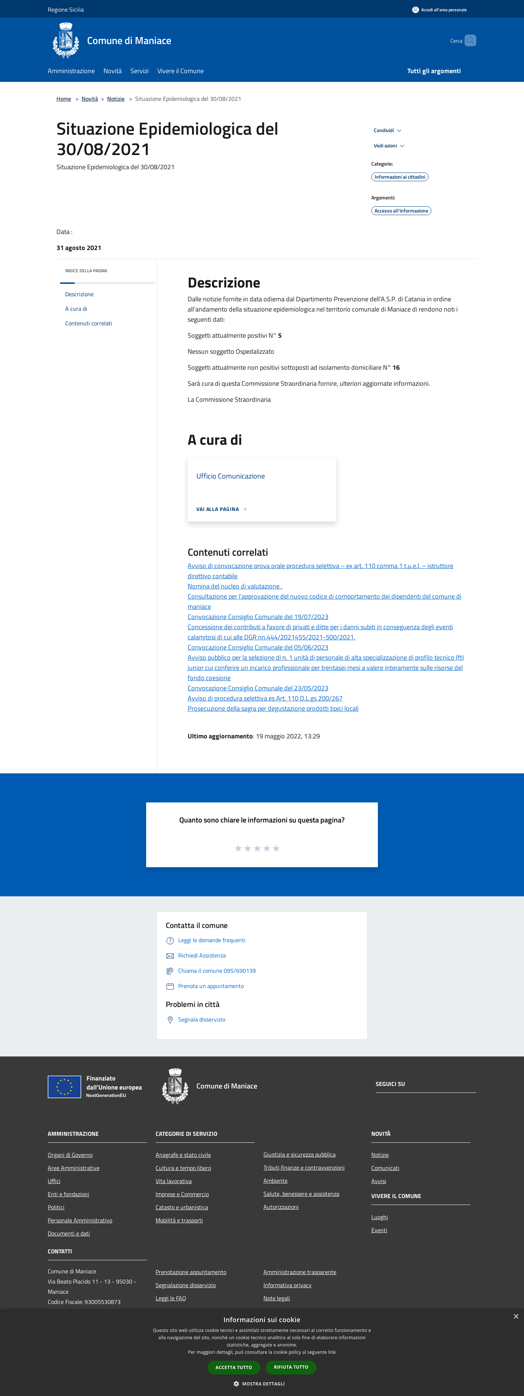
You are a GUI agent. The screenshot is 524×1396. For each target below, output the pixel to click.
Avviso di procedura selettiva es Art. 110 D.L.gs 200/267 (265, 698)
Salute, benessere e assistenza (301, 1193)
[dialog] (262, 1352)
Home (63, 98)
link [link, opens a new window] (332, 1352)
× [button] (516, 1317)
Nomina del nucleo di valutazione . (235, 586)
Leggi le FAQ (171, 1298)
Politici (56, 1207)
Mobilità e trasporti (179, 1220)
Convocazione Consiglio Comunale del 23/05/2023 (258, 688)
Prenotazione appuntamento (191, 1272)
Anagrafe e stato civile (183, 1154)
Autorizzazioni (281, 1206)
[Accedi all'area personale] (439, 9)
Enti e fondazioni (68, 1194)
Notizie (116, 98)
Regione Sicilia (66, 9)
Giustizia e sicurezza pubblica (299, 1154)
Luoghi (379, 1217)
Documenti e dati (69, 1233)
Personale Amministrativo (80, 1220)
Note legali (276, 1298)
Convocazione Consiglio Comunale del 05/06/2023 (258, 647)
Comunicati (385, 1167)
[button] (262, 1383)
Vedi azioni (390, 146)
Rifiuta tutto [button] (291, 1367)
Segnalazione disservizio (186, 1285)
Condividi (389, 130)
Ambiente (275, 1180)
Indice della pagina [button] (86, 270)
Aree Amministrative (73, 1167)
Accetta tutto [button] (234, 1367)
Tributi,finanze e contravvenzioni (304, 1167)
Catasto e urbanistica (182, 1207)
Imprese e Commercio (182, 1194)
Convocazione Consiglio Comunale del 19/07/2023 (258, 617)
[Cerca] (467, 40)
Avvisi (378, 1181)
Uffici (54, 1181)
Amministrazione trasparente (299, 1272)
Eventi (379, 1230)
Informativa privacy (287, 1285)
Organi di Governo (70, 1154)
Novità (90, 98)
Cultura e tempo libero (183, 1167)
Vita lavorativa (174, 1181)
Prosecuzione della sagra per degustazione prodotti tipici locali (273, 708)
